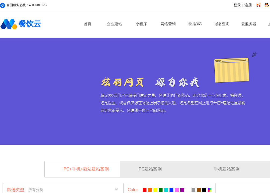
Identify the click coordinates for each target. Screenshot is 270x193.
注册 (248, 5)
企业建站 (114, 24)
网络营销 (168, 24)
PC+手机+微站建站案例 (86, 169)
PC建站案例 (150, 169)
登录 (237, 5)
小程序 (141, 24)
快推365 (195, 24)
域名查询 (221, 24)
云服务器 (248, 24)
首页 (87, 24)
